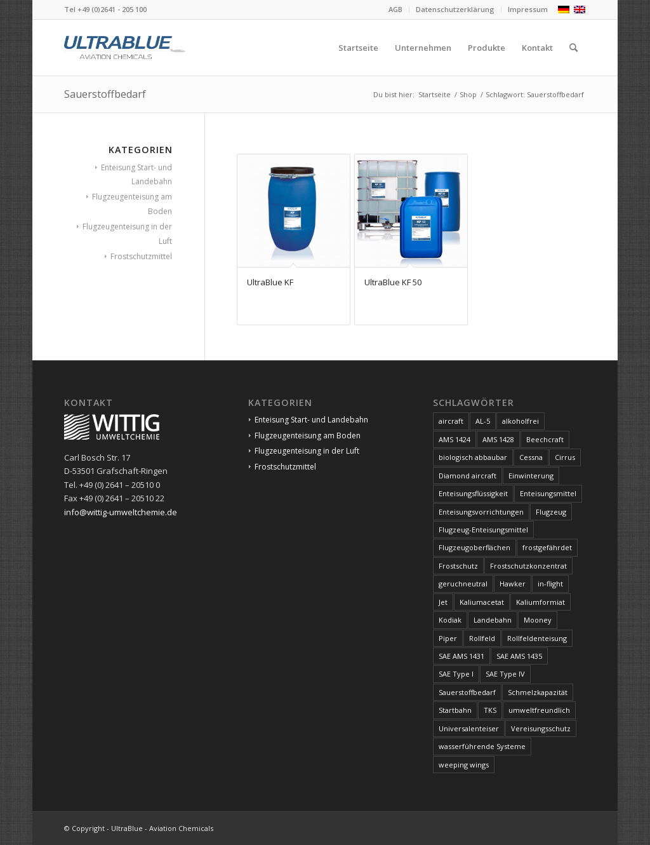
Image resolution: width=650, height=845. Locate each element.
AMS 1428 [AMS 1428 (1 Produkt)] (498, 439)
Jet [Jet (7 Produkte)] (443, 602)
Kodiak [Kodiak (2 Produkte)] (450, 620)
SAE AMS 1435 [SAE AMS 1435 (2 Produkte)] (519, 656)
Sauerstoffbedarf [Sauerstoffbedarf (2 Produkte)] (467, 692)
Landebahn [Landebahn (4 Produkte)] (493, 620)
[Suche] (573, 48)
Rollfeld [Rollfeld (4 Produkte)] (482, 638)
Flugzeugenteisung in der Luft (307, 450)
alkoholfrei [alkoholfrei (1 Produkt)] (520, 421)
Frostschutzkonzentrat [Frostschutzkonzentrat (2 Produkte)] (528, 566)
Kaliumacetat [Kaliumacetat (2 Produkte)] (482, 602)
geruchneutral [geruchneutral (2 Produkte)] (463, 583)
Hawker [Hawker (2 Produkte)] (513, 583)
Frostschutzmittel (141, 256)
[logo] (125, 48)
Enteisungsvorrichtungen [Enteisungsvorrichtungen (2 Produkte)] (481, 512)
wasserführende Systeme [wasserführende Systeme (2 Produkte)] (482, 746)
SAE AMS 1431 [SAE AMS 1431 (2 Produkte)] (461, 656)
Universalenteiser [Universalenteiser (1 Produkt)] (469, 728)
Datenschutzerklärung (455, 9)
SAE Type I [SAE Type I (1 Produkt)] (456, 674)
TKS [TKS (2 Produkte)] (490, 710)
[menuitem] (395, 9)
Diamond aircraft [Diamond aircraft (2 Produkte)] (467, 475)
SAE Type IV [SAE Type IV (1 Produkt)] (505, 674)
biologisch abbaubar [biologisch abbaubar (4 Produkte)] (473, 457)
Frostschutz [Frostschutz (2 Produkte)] (458, 566)
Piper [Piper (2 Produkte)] (448, 638)
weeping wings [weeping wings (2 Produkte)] (464, 764)
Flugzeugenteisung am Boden (308, 435)
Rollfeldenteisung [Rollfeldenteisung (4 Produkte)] (537, 638)
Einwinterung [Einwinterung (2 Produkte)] (531, 475)
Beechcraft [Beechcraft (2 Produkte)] (545, 439)
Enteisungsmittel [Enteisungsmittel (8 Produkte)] (548, 493)
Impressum (528, 9)
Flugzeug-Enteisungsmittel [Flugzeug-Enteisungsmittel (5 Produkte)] (483, 529)
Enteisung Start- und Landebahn (311, 419)
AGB (395, 9)
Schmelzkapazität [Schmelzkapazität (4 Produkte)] (537, 692)
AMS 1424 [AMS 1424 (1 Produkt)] (454, 439)
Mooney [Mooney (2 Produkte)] (538, 620)
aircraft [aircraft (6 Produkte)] (451, 421)
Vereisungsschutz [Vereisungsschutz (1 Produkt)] (541, 728)
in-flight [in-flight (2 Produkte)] (550, 583)
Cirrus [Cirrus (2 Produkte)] (565, 457)
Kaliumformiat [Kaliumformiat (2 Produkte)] (540, 602)
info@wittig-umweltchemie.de (120, 512)
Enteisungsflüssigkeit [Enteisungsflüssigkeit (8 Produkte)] (473, 493)
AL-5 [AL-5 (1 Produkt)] (482, 421)
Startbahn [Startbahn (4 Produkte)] (455, 710)
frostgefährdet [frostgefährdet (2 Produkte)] (547, 547)
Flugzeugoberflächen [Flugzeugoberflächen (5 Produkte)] (474, 547)
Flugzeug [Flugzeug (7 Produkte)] (551, 512)
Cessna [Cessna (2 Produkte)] (531, 457)
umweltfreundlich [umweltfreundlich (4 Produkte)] (539, 710)
